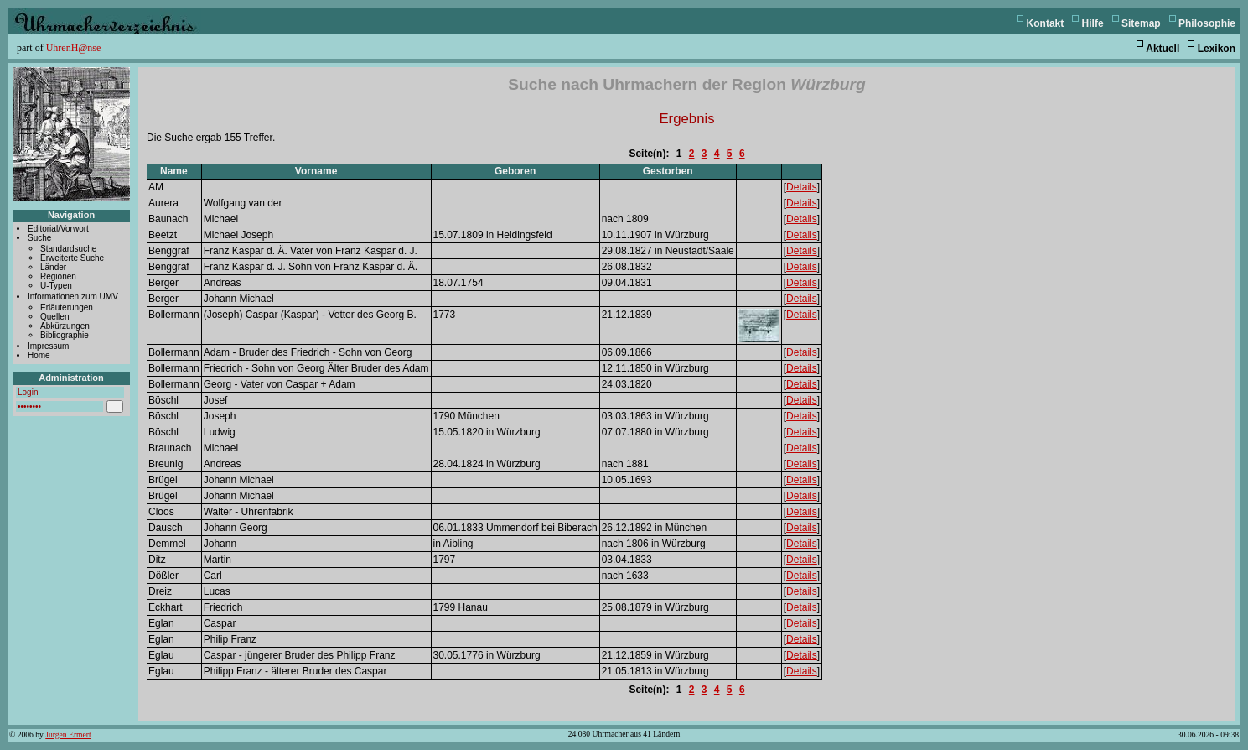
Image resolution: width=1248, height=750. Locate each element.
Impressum (48, 346)
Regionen (58, 276)
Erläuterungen (66, 307)
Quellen (54, 316)
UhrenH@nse (73, 48)
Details (801, 187)
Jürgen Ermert (68, 734)
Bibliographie (64, 335)
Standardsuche (68, 248)
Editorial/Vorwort (58, 228)
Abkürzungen (65, 326)
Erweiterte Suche (72, 258)
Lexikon (1216, 49)
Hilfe (1093, 23)
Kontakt (1045, 23)
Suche (39, 237)
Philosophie (1206, 23)
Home (39, 355)
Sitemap (1141, 23)
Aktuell (1162, 49)
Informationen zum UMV (73, 296)
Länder (53, 267)
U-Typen (56, 285)
